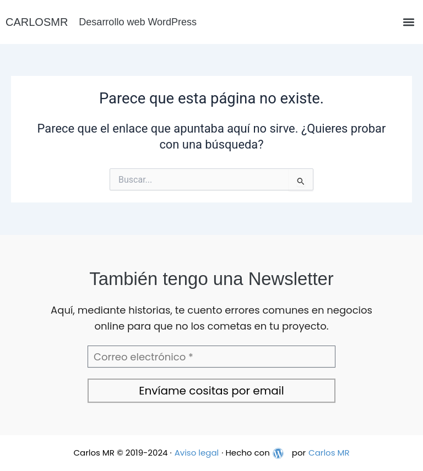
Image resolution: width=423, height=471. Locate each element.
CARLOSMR (37, 22)
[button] (408, 22)
